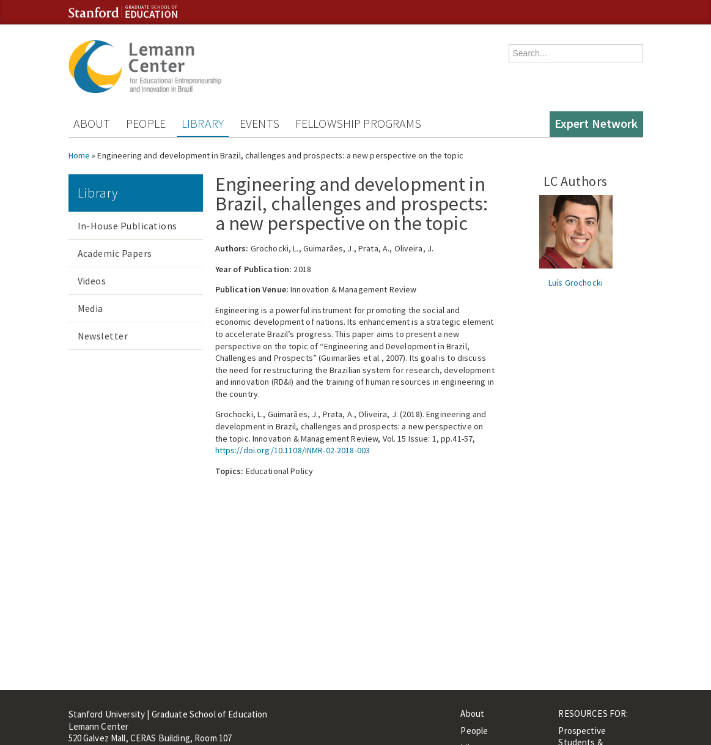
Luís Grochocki (575, 282)
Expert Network (596, 123)
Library (203, 123)
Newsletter (103, 336)
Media (90, 308)
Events (259, 123)
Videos (92, 281)
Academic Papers (115, 253)
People (146, 123)
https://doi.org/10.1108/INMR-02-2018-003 (292, 450)
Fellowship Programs (358, 123)
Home (79, 155)
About (92, 123)
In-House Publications (127, 226)
